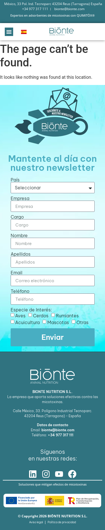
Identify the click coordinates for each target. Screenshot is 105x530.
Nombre (19, 235)
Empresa (20, 198)
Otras (82, 322)
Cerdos (40, 315)
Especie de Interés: (31, 309)
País (15, 180)
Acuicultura (27, 322)
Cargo (17, 217)
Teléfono (20, 291)
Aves (20, 315)
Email (16, 272)
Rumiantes (67, 315)
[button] (9, 32)
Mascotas (58, 322)
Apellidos (21, 254)
